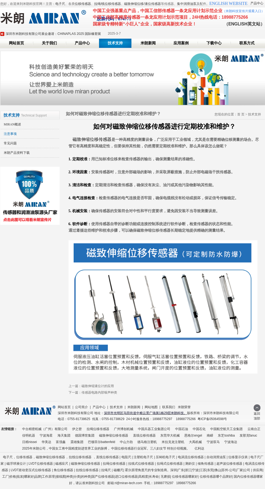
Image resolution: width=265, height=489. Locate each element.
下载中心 (214, 43)
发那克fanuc (248, 435)
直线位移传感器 (144, 435)
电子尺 (60, 4)
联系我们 (168, 407)
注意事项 (10, 134)
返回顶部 (257, 414)
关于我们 (49, 43)
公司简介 (81, 407)
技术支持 (115, 43)
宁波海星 (46, 435)
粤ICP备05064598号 (212, 419)
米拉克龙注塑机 (173, 442)
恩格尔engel (193, 435)
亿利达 (199, 448)
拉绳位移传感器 (98, 429)
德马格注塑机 (147, 442)
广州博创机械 (123, 429)
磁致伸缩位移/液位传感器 (142, 4)
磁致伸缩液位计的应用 (97, 386)
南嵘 (210, 435)
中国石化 (199, 429)
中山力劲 (126, 442)
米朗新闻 (148, 43)
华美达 (46, 442)
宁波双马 (213, 442)
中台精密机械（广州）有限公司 (44, 429)
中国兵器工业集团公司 (154, 429)
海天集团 (63, 435)
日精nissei (29, 442)
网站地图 (151, 407)
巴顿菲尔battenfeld (101, 442)
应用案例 (181, 43)
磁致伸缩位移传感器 (113, 435)
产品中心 (256, 3)
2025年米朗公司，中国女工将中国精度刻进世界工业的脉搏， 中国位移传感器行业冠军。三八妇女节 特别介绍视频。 (106, 448)
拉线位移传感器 (80, 457)
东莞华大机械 (170, 435)
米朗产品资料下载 (17, 153)
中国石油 (181, 429)
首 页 (240, 114)
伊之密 (77, 429)
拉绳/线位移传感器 (107, 4)
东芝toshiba (226, 435)
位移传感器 (83, 4)
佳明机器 (28, 435)
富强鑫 (61, 442)
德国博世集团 (84, 435)
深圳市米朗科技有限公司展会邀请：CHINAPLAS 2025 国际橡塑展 (53, 34)
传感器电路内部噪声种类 (99, 392)
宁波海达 (230, 442)
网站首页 (16, 43)
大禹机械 (195, 442)
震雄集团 (76, 442)
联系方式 (246, 43)
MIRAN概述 (12, 124)
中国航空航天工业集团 (226, 429)
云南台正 (253, 429)
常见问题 (10, 143)
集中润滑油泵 (186, 4)
